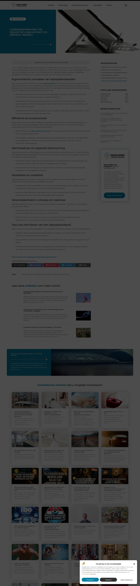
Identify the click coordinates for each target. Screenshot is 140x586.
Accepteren (90, 580)
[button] (134, 564)
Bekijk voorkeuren (127, 580)
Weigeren (108, 580)
